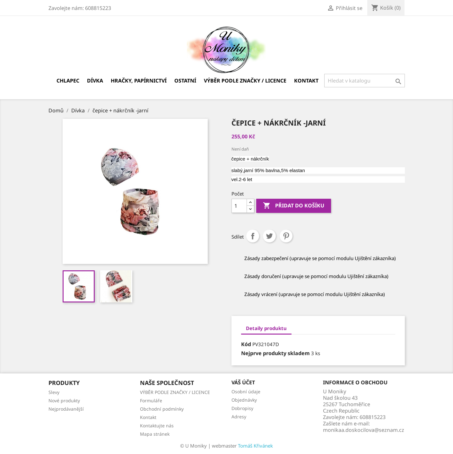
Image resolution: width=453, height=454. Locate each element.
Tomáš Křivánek (255, 445)
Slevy (53, 392)
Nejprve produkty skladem (275, 353)
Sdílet (252, 236)
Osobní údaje (245, 392)
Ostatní (185, 80)
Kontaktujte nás (157, 426)
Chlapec (68, 80)
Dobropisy (242, 408)
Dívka (95, 80)
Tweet (269, 236)
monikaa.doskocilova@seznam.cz (363, 429)
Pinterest (286, 236)
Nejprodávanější (66, 409)
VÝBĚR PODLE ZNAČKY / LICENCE (245, 80)
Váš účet (243, 382)
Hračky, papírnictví (139, 80)
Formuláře (151, 400)
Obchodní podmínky (162, 409)
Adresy (238, 417)
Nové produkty (64, 400)
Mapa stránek (155, 434)
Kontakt (306, 80)
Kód (246, 344)
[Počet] (239, 206)
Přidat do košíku (293, 206)
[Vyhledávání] (364, 80)
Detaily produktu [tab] (266, 328)
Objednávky (244, 400)
